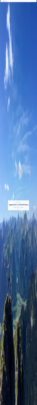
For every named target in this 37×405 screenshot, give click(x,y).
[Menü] (1, 1)
